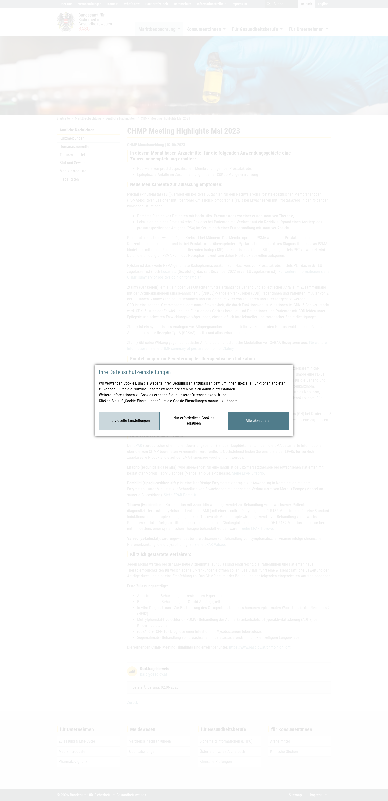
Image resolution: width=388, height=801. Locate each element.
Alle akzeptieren (259, 420)
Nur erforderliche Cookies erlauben (193, 421)
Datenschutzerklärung (209, 395)
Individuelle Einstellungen (129, 420)
